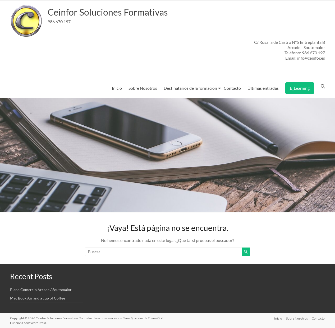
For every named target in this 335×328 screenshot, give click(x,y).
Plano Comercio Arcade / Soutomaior (41, 289)
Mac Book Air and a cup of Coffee (37, 298)
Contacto (232, 88)
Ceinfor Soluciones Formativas (111, 12)
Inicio (117, 88)
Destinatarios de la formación (190, 88)
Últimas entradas (263, 88)
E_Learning (300, 88)
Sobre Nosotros (143, 88)
